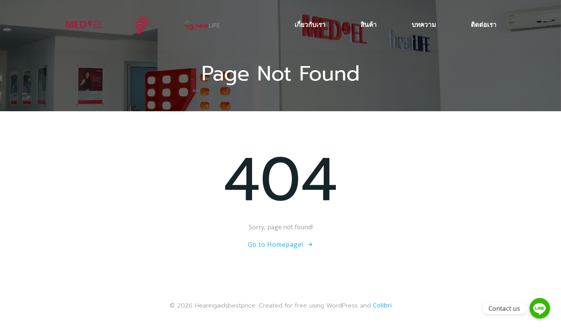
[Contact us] (540, 308)
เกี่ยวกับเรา (310, 24)
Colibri (382, 305)
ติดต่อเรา (484, 24)
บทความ (424, 24)
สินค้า (368, 24)
